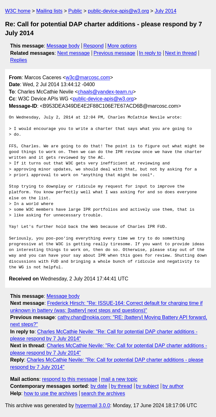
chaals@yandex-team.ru (105, 91)
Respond (93, 45)
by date (98, 386)
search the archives (103, 393)
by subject (147, 386)
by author (173, 386)
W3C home (17, 11)
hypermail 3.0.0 (92, 405)
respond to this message (69, 379)
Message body (63, 45)
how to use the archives (50, 393)
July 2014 (166, 11)
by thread (121, 386)
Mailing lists (49, 11)
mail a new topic (119, 379)
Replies (18, 60)
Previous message (114, 53)
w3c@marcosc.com (88, 77)
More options (122, 45)
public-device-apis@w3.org (118, 11)
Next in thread (181, 53)
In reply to (150, 53)
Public (75, 11)
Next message (73, 53)
